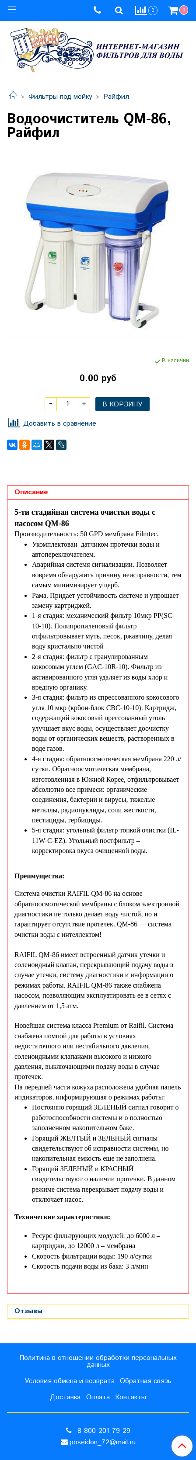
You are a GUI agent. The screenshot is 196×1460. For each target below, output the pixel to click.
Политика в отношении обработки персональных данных (98, 1361)
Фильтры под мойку (60, 97)
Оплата (98, 1397)
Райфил (116, 97)
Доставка (65, 1397)
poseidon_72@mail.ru (103, 1442)
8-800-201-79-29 (102, 1431)
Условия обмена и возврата (69, 1381)
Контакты (130, 1397)
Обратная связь (146, 1381)
